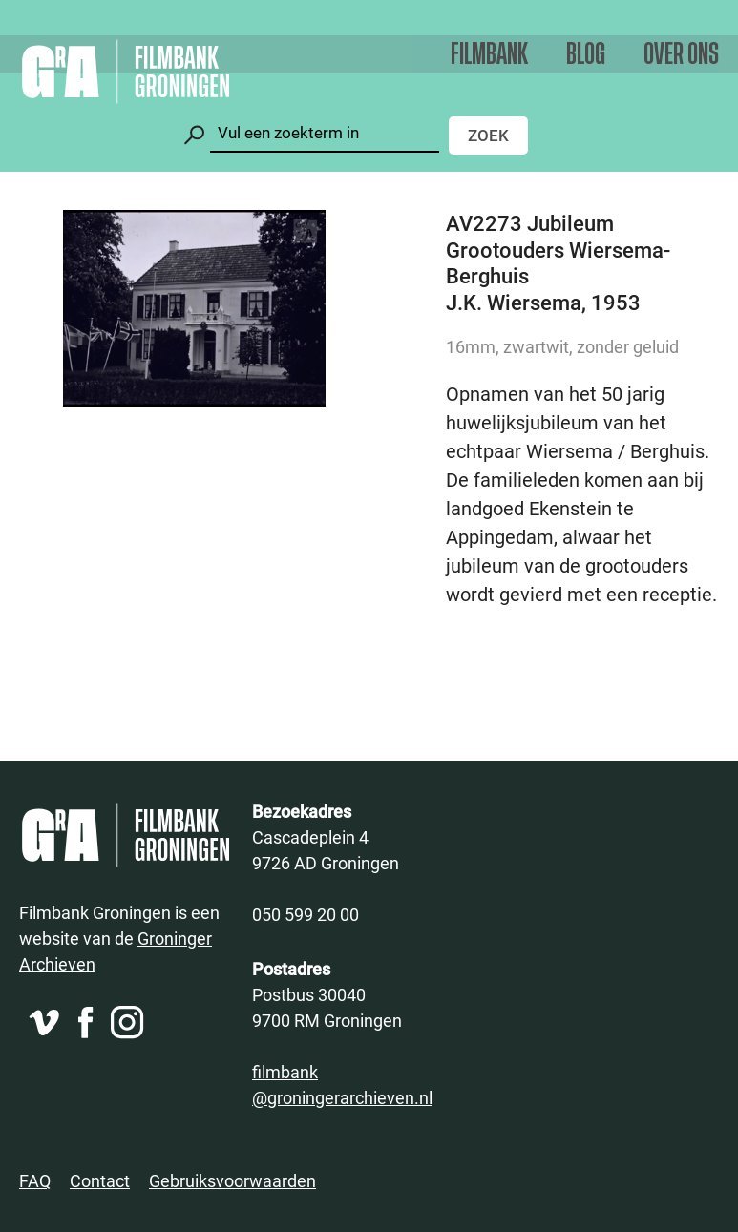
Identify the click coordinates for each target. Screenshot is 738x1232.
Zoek (488, 135)
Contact (100, 1180)
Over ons (681, 55)
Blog (585, 55)
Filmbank (489, 55)
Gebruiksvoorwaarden (232, 1180)
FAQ (35, 1180)
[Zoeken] (324, 133)
